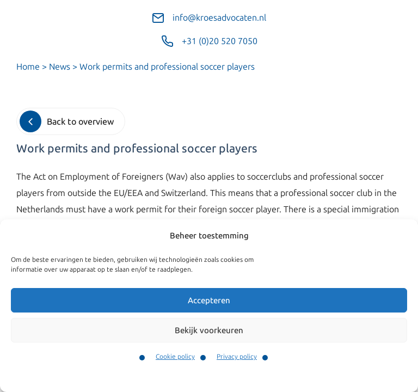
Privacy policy (237, 356)
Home (28, 67)
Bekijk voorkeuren (209, 330)
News (59, 67)
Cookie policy (175, 356)
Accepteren (209, 300)
